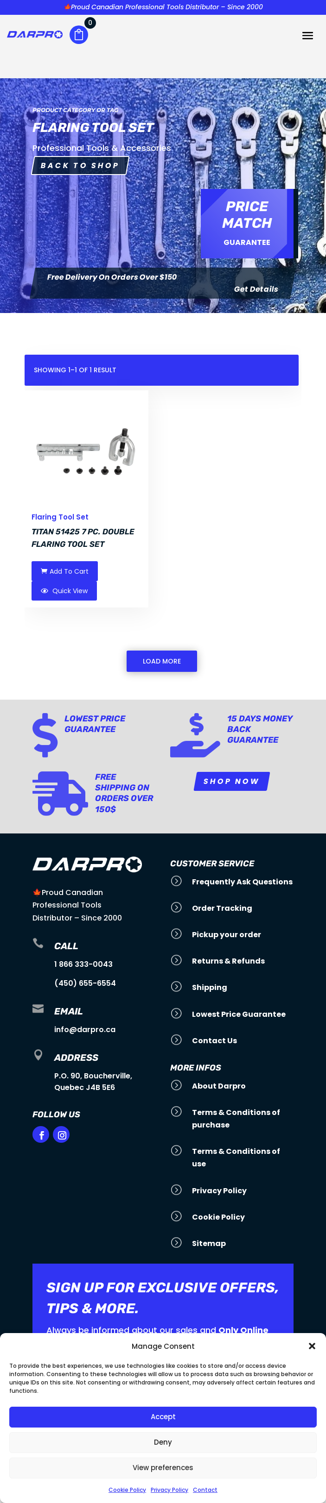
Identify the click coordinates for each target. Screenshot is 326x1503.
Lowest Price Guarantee (94, 724)
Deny (163, 1442)
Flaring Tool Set (60, 517)
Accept (163, 1417)
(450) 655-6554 (85, 983)
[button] (312, 1346)
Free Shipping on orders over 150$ (124, 793)
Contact (205, 1490)
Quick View (64, 590)
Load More (162, 661)
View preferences (163, 1467)
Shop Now (232, 781)
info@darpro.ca (84, 1029)
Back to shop (80, 165)
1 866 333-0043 (83, 964)
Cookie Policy (127, 1490)
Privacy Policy (169, 1490)
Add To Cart (65, 571)
